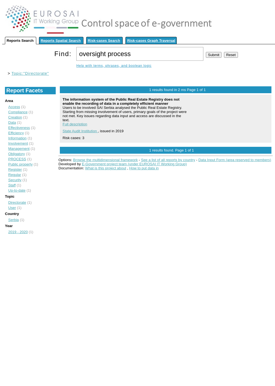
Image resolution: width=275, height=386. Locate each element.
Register (15, 169)
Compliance (17, 112)
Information (17, 138)
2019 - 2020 (18, 232)
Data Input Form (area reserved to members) (234, 160)
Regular (14, 175)
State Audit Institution (80, 131)
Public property (20, 164)
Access (14, 107)
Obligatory (16, 154)
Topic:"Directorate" (30, 73)
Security (14, 180)
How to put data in (144, 168)
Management (19, 149)
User (12, 208)
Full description (75, 124)
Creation (15, 117)
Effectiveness (19, 128)
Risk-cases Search (104, 40)
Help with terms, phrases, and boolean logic (113, 66)
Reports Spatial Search (61, 40)
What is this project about (105, 168)
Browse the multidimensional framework (105, 160)
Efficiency (16, 133)
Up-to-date (17, 190)
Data (12, 122)
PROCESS (17, 159)
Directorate (17, 202)
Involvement (18, 143)
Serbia (13, 220)
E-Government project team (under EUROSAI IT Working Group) (134, 164)
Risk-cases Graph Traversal (151, 40)
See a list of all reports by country (168, 160)
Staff (12, 185)
